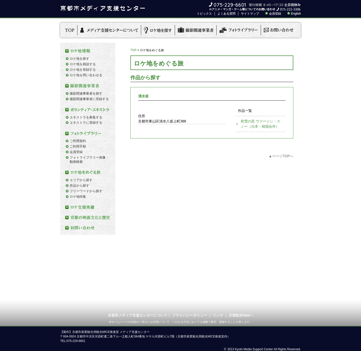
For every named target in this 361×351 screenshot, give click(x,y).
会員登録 (275, 13)
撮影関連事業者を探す (86, 93)
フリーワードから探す (86, 191)
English (296, 13)
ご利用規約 (78, 141)
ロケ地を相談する (83, 64)
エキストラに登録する (86, 122)
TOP (133, 50)
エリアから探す (81, 180)
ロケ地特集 (78, 196)
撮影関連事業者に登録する (89, 99)
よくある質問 (226, 13)
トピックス (204, 13)
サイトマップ (250, 13)
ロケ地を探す (79, 58)
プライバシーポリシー (189, 315)
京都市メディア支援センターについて (137, 315)
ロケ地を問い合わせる (86, 75)
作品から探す (79, 185)
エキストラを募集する (86, 117)
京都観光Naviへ (241, 315)
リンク (218, 315)
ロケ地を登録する (83, 70)
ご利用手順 (78, 146)
